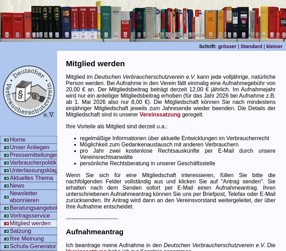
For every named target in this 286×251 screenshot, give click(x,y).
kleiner (274, 46)
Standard (251, 46)
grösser (227, 46)
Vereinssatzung (160, 114)
